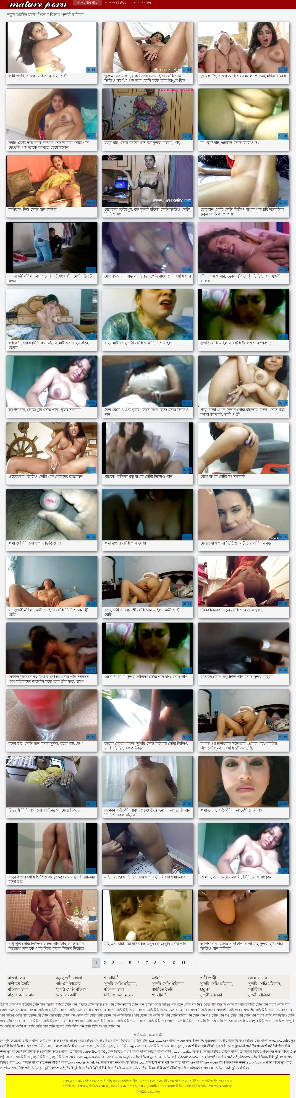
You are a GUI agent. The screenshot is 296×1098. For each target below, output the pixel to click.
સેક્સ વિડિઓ (91, 1062)
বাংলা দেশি (164, 1051)
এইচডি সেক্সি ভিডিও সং (93, 1004)
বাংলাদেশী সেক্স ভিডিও (46, 1040)
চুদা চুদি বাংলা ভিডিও (116, 1040)
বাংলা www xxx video (275, 1040)
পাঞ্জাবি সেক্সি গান (228, 1004)
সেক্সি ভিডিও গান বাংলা (131, 1021)
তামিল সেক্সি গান (133, 1004)
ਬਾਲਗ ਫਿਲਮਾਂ (207, 1057)
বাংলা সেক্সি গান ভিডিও (44, 1010)
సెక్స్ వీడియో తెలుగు (185, 1057)
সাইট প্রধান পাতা (87, 2)
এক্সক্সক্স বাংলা (31, 1062)
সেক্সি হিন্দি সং (93, 1026)
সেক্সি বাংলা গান (74, 1021)
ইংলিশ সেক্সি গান (10, 1004)
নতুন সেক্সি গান (186, 1004)
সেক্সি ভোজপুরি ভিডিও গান (256, 1021)
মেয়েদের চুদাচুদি (21, 1040)
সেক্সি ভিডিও (163, 1057)
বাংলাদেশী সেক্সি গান (227, 1010)
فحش (87, 1051)
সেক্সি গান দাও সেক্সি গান (227, 1015)
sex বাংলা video (174, 1040)
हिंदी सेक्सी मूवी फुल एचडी (166, 1062)
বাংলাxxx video (71, 1062)
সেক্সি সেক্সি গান (38, 1026)
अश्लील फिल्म (70, 1046)
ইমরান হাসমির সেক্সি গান (61, 1004)
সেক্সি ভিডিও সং (188, 1021)
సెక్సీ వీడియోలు (243, 1057)
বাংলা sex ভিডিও (35, 1046)
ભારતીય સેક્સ (9, 1068)
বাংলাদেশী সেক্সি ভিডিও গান (259, 1010)
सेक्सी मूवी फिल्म (75, 1068)
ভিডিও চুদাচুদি (221, 1051)
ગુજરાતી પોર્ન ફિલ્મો (247, 1046)
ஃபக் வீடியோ (131, 1068)
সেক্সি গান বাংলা (254, 1015)
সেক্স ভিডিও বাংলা (90, 1040)
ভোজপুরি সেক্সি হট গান (155, 1015)
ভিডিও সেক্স (252, 1040)
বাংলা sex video (207, 1062)
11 (183, 963)
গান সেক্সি (115, 1004)
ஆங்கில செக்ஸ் (141, 1046)
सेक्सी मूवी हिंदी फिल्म (272, 1046)
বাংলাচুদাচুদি (139, 1040)
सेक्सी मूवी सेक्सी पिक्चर (237, 1068)
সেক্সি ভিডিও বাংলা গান (162, 1021)
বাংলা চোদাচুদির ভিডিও (246, 1051)
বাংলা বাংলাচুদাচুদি (144, 1051)
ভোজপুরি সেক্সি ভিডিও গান (121, 1015)
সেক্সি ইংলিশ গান (181, 1015)
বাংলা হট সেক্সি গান (200, 1010)
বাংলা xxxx (54, 1046)
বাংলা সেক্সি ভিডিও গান (122, 1010)
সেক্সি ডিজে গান (52, 1021)
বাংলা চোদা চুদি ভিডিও (94, 1046)
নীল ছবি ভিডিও (29, 1068)
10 (173, 963)
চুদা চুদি (5, 1040)
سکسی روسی (181, 1051)
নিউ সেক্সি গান (206, 1004)
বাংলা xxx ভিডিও (212, 1068)
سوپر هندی (155, 1040)
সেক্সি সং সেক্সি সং (15, 1026)
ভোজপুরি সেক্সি (39, 1015)
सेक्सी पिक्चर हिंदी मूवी (266, 1057)
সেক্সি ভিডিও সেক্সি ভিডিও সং (218, 1021)
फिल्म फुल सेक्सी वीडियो (276, 1051)
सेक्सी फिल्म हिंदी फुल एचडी (201, 1040)
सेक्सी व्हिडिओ (93, 1068)
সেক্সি (148, 1062)
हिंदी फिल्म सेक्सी (112, 1068)
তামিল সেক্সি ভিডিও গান (160, 1004)
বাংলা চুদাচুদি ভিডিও (230, 1040)
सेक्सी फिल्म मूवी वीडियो (201, 1046)
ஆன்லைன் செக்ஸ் (97, 1057)
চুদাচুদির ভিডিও (119, 1046)
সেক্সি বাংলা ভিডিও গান (101, 1021)
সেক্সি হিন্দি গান (74, 1026)
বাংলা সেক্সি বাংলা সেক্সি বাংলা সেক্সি (83, 1010)
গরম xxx (15, 1062)
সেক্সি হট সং (56, 1026)
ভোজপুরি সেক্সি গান (62, 1015)
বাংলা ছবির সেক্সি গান (254, 1004)
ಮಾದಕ (195, 1068)
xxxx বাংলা (76, 1057)
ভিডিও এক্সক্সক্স (202, 1051)
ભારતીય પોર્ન (224, 1057)
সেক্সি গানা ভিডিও (30, 1021)
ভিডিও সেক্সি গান (17, 1015)
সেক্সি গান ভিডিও (276, 1015)
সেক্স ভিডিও (69, 1040)
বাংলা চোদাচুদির (72, 1051)
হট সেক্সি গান (111, 1026)
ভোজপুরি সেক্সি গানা (89, 1015)
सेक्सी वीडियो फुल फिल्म (177, 1068)
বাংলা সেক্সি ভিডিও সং (152, 1010)
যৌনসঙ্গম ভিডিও (116, 2)
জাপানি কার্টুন (142, 2)
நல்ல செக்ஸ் (255, 1062)
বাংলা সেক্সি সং (177, 1010)
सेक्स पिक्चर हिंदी (152, 1068)
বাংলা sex (188, 1062)
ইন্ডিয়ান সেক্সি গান (33, 1004)
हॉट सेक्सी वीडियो (50, 1062)
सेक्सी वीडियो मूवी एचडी (279, 1062)
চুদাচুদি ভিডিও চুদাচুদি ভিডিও (41, 1051)
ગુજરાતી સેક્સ (224, 1046)
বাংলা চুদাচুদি (178, 1046)
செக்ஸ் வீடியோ (123, 1057)
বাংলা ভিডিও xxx (132, 1062)
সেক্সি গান (38, 5)
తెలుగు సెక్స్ (99, 1051)
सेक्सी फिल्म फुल (145, 1057)
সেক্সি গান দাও (202, 1015)
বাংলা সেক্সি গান (18, 1010)
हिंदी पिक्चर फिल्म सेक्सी (232, 1062)
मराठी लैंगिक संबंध (110, 1062)
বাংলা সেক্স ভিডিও (18, 1057)
